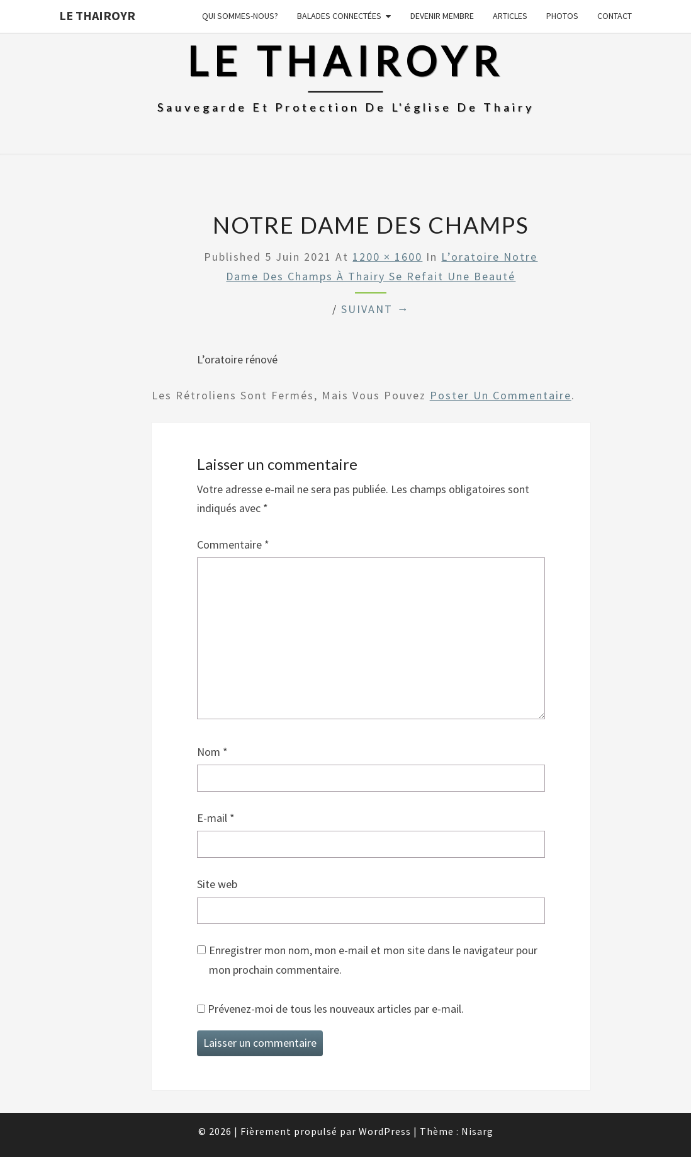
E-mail (216, 818)
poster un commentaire (500, 395)
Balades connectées (339, 15)
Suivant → (375, 309)
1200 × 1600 (387, 256)
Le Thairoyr (97, 15)
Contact (614, 15)
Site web (217, 884)
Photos (562, 15)
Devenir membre (442, 15)
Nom (212, 751)
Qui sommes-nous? (240, 15)
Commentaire (233, 544)
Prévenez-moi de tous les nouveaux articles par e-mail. (336, 1008)
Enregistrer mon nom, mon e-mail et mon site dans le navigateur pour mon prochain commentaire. (373, 960)
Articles (510, 15)
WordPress (385, 1131)
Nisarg (477, 1131)
